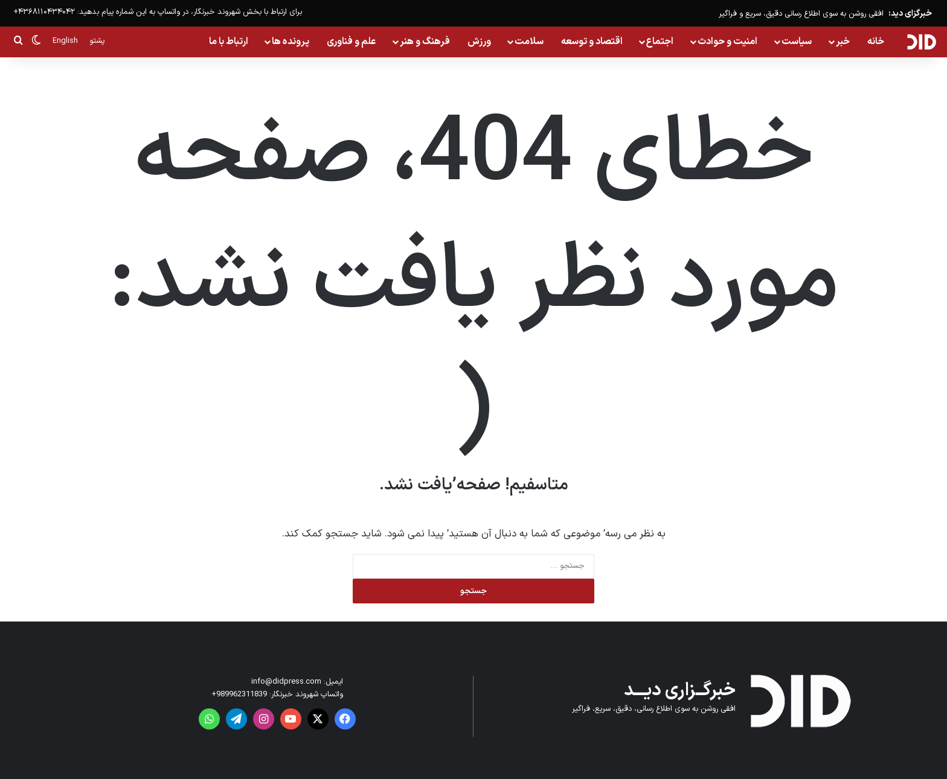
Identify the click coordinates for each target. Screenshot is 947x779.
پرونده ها (290, 41)
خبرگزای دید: (910, 13)
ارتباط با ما (228, 41)
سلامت (529, 41)
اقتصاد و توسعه (592, 41)
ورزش (479, 41)
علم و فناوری (351, 41)
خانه (875, 41)
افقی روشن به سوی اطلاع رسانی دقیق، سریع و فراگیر (801, 14)
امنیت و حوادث (727, 41)
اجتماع (659, 41)
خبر (843, 41)
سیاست (797, 41)
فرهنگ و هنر (425, 41)
